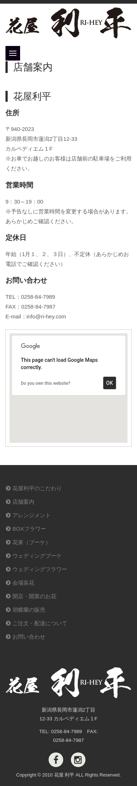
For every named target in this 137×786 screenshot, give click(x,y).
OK (109, 383)
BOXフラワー (29, 529)
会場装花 (23, 583)
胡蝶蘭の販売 (28, 610)
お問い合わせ (28, 637)
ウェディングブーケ (37, 556)
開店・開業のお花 (34, 596)
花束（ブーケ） (31, 542)
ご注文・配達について (39, 623)
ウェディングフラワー (39, 569)
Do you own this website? (46, 383)
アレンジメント (31, 515)
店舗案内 (23, 502)
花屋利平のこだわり (37, 488)
